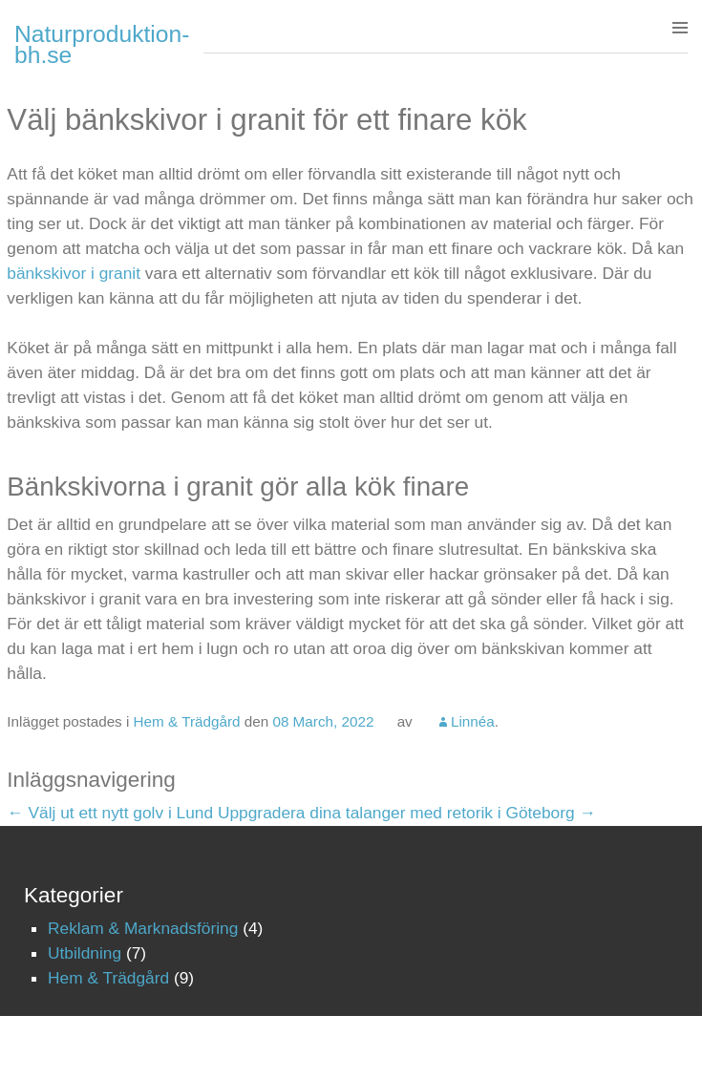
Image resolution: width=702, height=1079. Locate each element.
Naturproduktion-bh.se (101, 44)
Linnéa (473, 721)
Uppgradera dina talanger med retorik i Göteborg (407, 812)
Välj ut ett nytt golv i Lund (110, 812)
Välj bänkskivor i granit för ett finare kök (266, 120)
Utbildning (84, 953)
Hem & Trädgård (187, 721)
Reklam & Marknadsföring (143, 928)
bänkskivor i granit (73, 273)
